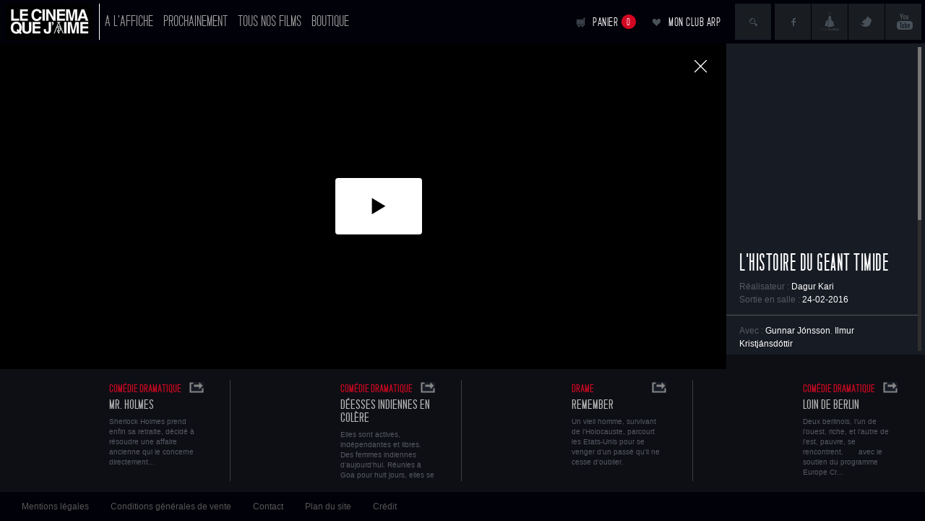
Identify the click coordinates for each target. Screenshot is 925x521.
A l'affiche (129, 21)
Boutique (330, 21)
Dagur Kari (812, 286)
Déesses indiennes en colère (385, 411)
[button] (378, 206)
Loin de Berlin (831, 405)
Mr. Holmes (131, 405)
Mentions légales (55, 506)
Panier (614, 21)
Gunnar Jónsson (797, 331)
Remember (593, 405)
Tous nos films (269, 21)
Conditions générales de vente (171, 506)
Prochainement (195, 21)
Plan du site (328, 506)
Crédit (385, 506)
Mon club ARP (694, 22)
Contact (268, 506)
